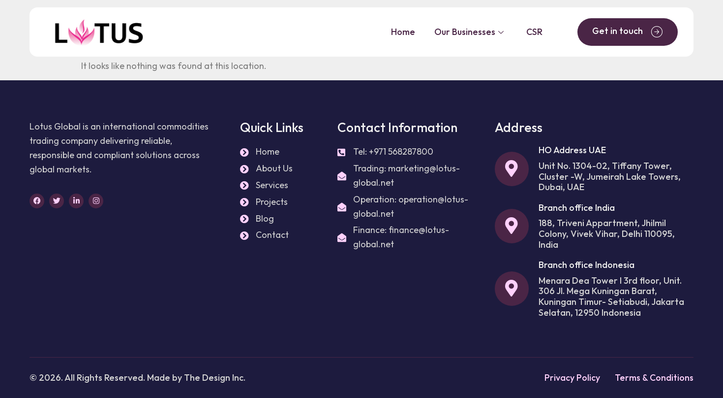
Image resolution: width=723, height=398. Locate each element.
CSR (534, 31)
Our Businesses (468, 31)
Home (401, 31)
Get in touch (627, 31)
